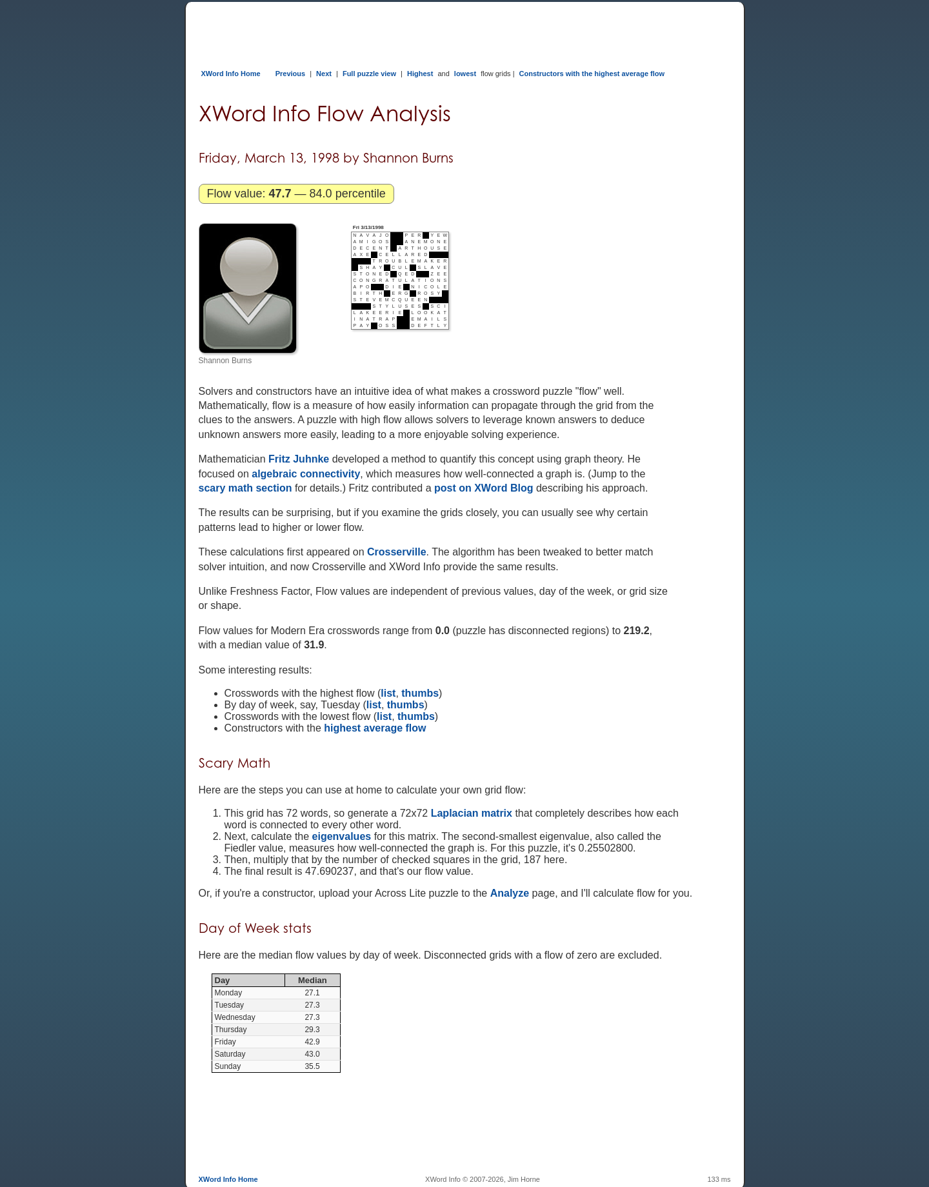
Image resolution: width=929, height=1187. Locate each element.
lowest (465, 73)
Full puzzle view (369, 73)
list (388, 693)
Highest (420, 73)
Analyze (509, 893)
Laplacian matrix (471, 813)
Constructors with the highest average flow (592, 73)
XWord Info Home (231, 73)
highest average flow (375, 728)
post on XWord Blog (483, 488)
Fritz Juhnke (298, 459)
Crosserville (396, 551)
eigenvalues (342, 836)
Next (324, 73)
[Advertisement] (433, 31)
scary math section (245, 488)
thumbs (420, 693)
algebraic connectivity (306, 473)
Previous (290, 73)
